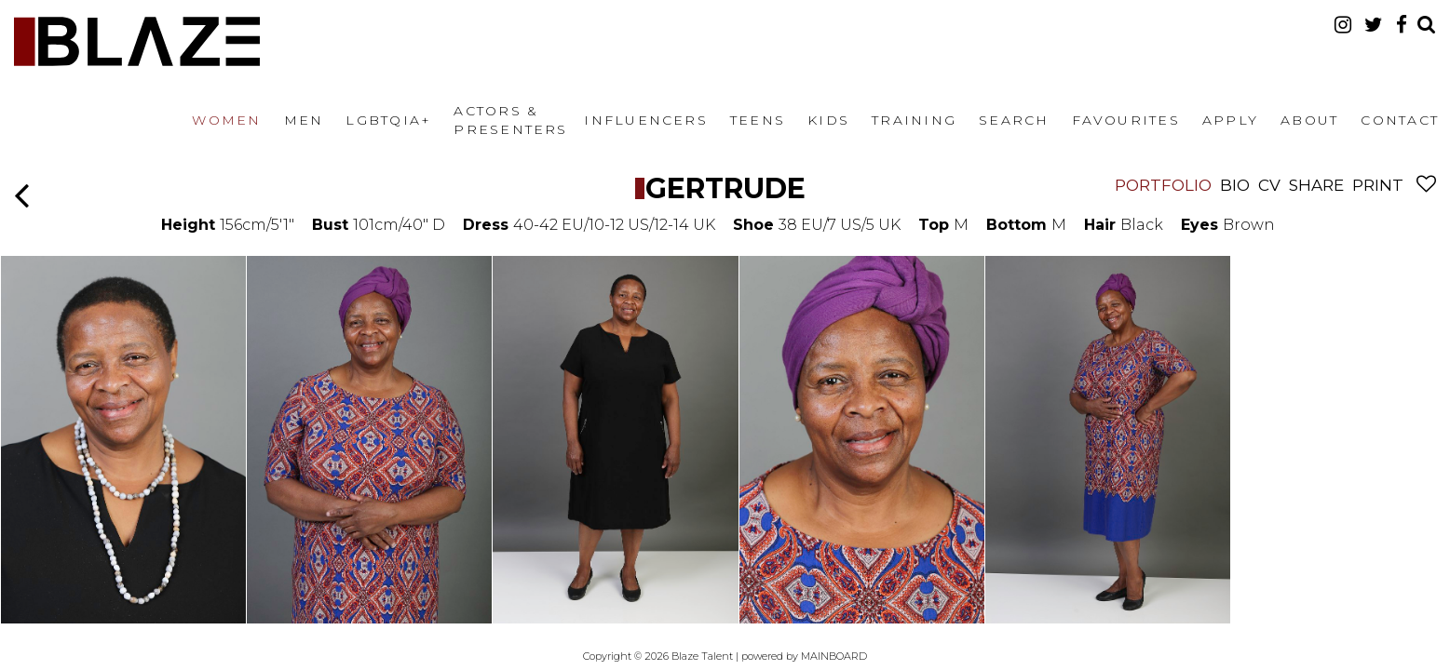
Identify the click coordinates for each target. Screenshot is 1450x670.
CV (1269, 185)
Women (226, 120)
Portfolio (1163, 185)
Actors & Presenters (510, 120)
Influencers (646, 120)
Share (1316, 185)
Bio (1235, 185)
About (1309, 120)
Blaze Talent (137, 41)
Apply (1230, 120)
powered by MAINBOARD (804, 656)
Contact (1400, 120)
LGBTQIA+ (388, 120)
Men (304, 120)
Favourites (1126, 120)
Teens (757, 120)
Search (1014, 120)
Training (914, 120)
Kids (828, 120)
